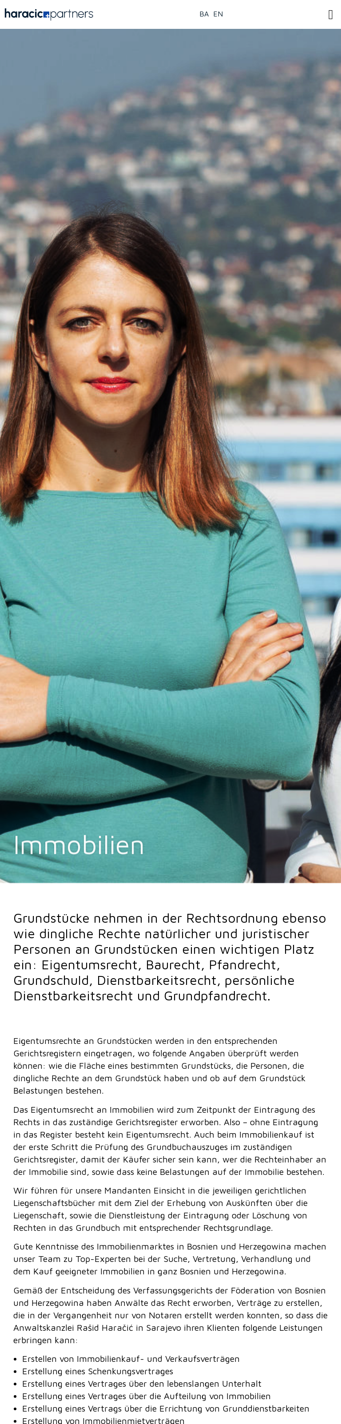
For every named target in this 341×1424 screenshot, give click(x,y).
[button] (331, 14)
